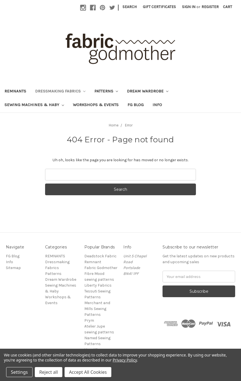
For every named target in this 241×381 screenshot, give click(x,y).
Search (129, 6)
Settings (19, 372)
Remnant (92, 262)
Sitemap (13, 267)
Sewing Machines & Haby (34, 104)
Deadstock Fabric (100, 256)
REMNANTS (15, 91)
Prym (89, 320)
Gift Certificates (159, 6)
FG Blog (135, 104)
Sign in (188, 6)
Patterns (106, 91)
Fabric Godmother (100, 267)
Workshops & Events (96, 104)
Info (157, 104)
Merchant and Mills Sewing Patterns (97, 309)
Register (210, 6)
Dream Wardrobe (147, 91)
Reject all (48, 372)
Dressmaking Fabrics (60, 91)
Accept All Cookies (88, 372)
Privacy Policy (125, 360)
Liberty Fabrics (98, 285)
